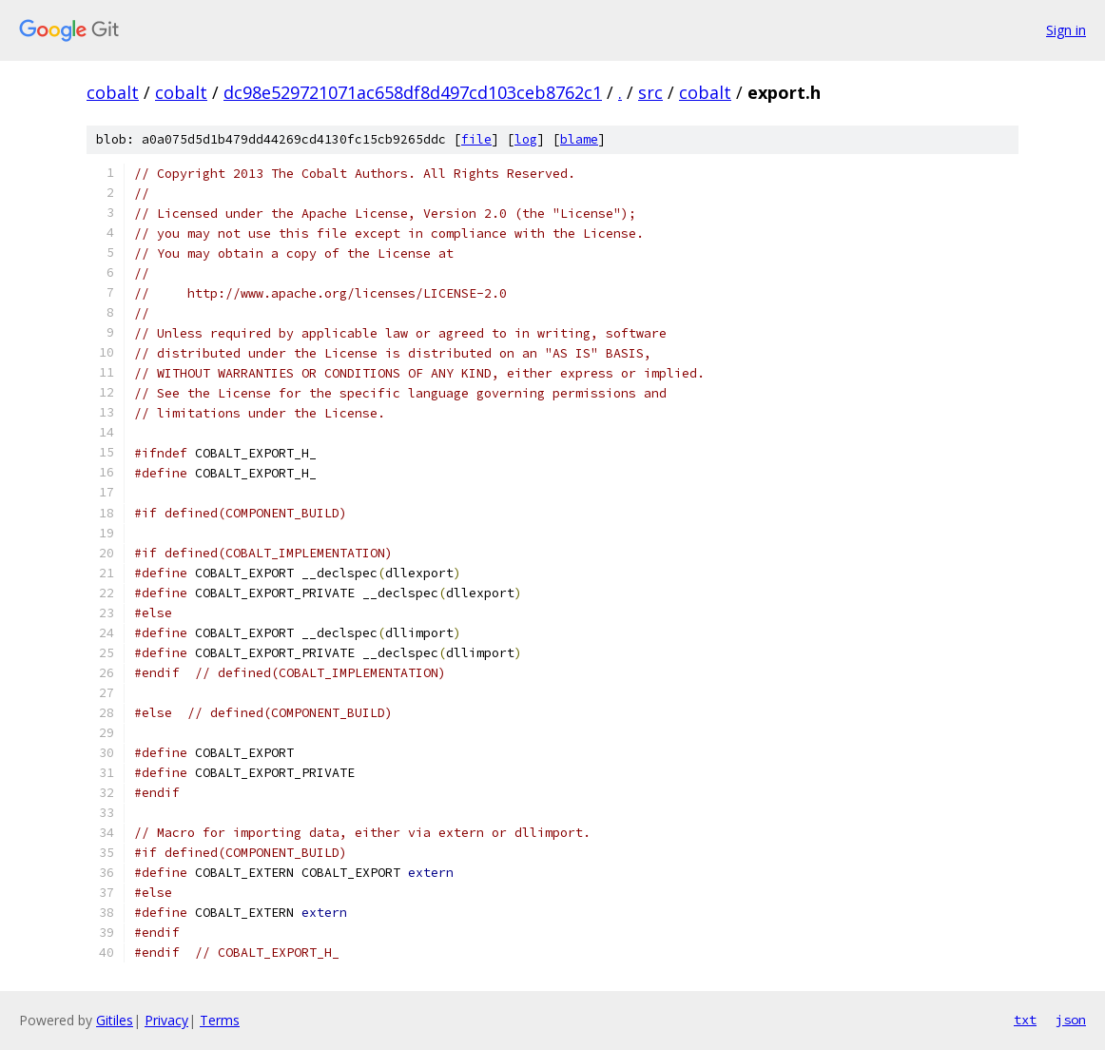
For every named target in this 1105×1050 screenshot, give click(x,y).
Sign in (1066, 30)
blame (579, 139)
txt (1025, 1019)
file (476, 139)
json (1071, 1019)
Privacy (166, 1020)
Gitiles (114, 1020)
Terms (220, 1020)
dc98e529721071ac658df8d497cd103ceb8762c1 (412, 92)
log (525, 139)
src (650, 92)
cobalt (113, 92)
